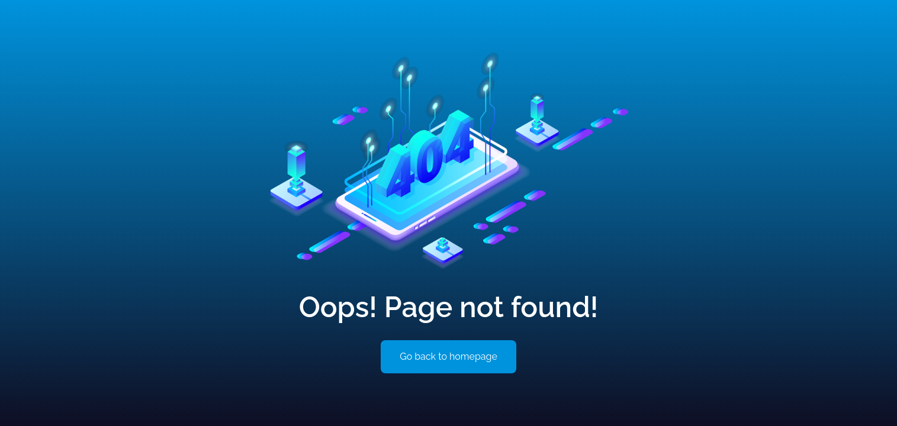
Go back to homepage (448, 356)
